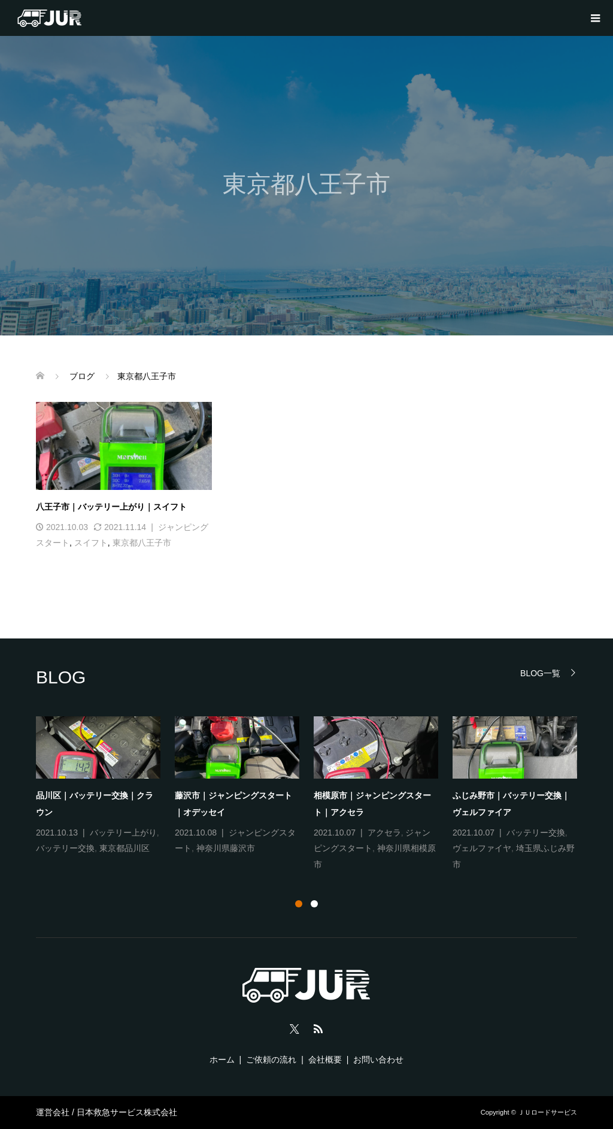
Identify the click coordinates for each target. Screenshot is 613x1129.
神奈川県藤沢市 (225, 848)
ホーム (222, 1059)
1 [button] (298, 903)
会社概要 (325, 1059)
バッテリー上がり (123, 832)
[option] (313, 794)
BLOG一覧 (540, 672)
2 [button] (314, 903)
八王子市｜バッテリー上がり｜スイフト (111, 506)
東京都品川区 (124, 848)
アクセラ (384, 832)
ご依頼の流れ (271, 1059)
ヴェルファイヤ (482, 848)
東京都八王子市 (142, 542)
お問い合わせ (378, 1059)
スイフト (91, 542)
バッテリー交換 (65, 848)
